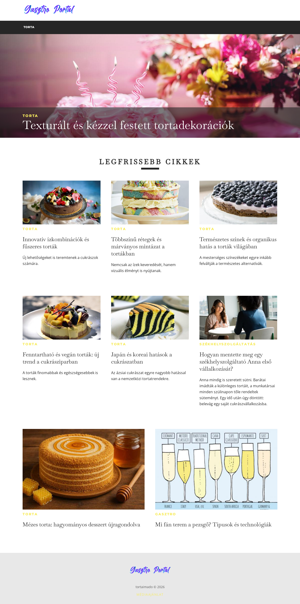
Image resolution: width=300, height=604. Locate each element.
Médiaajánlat (150, 594)
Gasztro (165, 514)
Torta (30, 116)
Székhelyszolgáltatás (227, 344)
